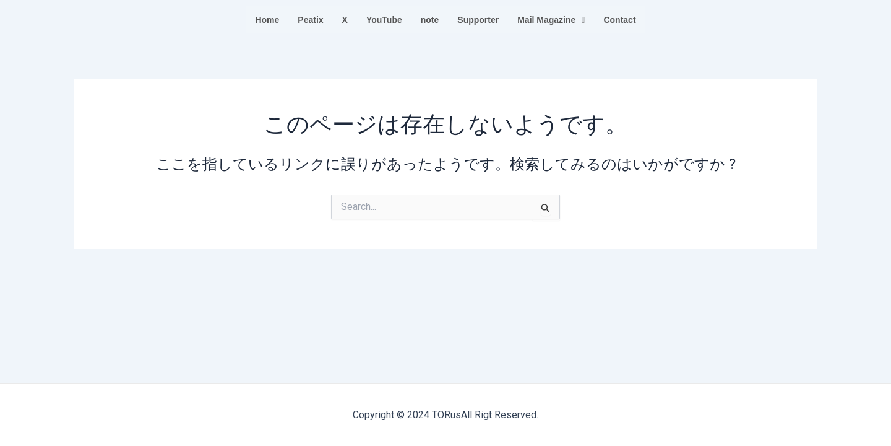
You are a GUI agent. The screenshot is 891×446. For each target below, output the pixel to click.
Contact (619, 20)
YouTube (384, 20)
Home (267, 20)
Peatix (310, 20)
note (430, 20)
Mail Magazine (551, 20)
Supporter (478, 20)
